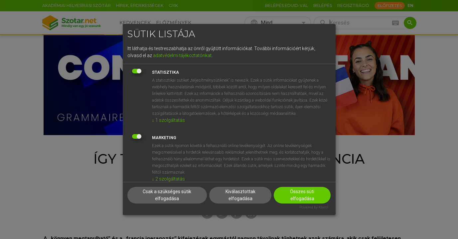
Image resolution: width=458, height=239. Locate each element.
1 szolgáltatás (168, 120)
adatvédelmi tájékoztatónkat (182, 55)
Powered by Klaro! (313, 207)
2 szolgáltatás (168, 179)
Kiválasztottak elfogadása (240, 195)
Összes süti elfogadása (302, 195)
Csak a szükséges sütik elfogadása (167, 195)
